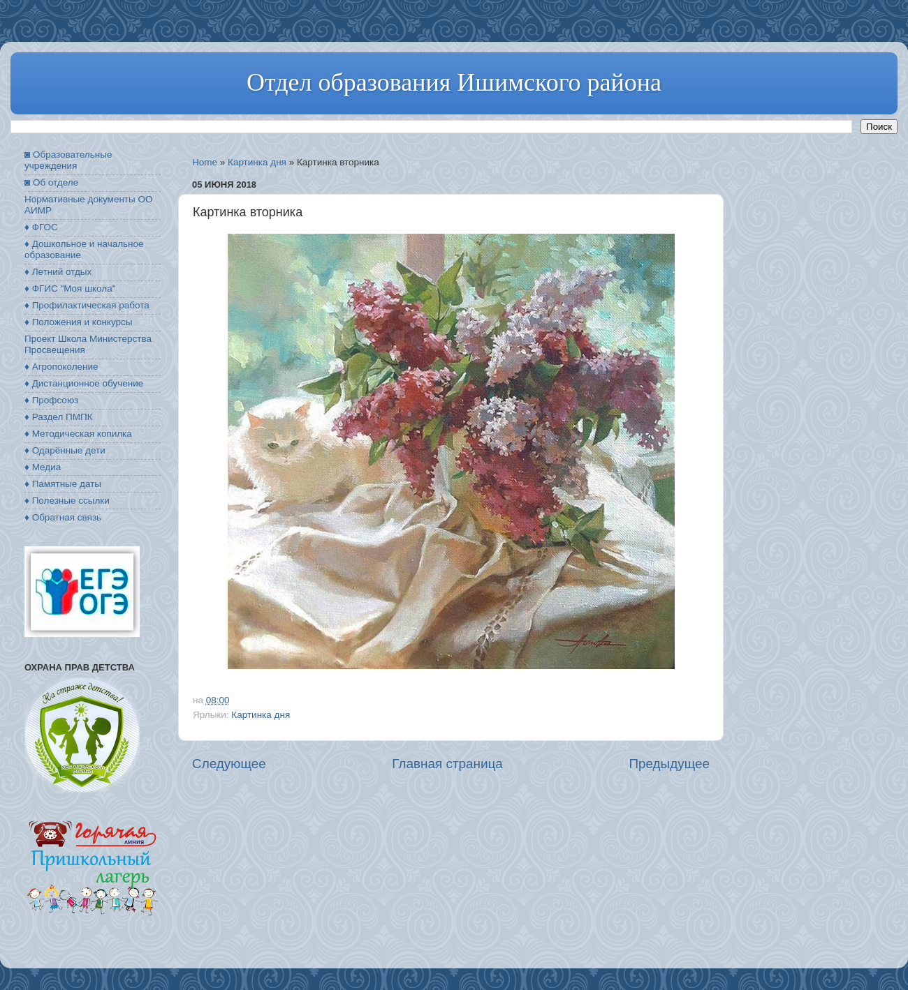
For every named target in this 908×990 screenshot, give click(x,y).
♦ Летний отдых (57, 272)
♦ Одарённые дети (64, 450)
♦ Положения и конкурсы (78, 322)
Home (204, 162)
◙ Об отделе (51, 182)
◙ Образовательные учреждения (68, 160)
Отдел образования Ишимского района (454, 82)
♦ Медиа (42, 467)
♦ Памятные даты (62, 484)
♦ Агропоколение (61, 366)
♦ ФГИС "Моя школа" (69, 288)
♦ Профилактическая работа (86, 305)
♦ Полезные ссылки (67, 500)
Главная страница (447, 763)
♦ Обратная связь (62, 517)
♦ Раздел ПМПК (58, 417)
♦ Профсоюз (51, 400)
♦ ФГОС (41, 227)
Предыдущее (669, 763)
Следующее (229, 763)
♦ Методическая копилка (78, 433)
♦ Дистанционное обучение (83, 383)
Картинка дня (257, 162)
